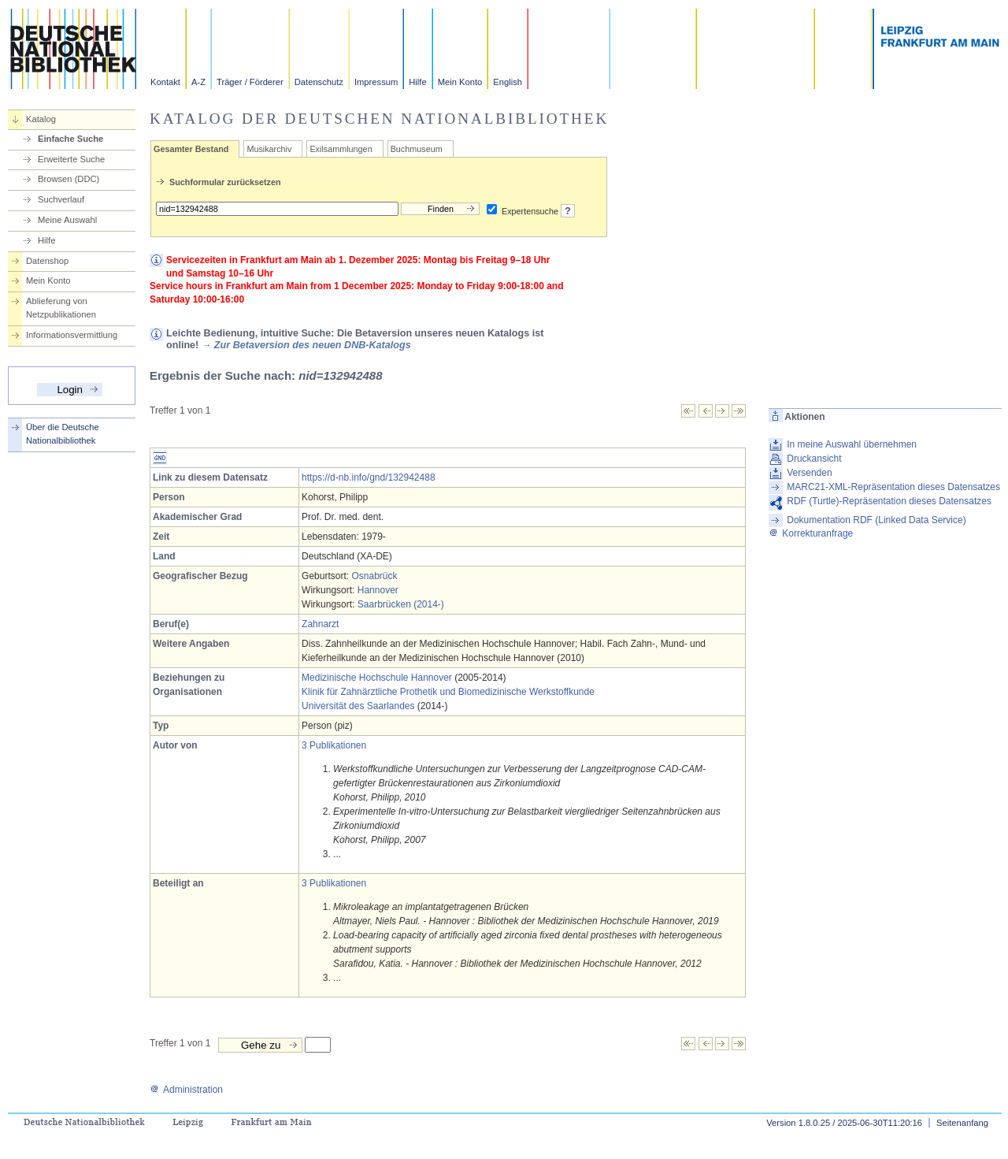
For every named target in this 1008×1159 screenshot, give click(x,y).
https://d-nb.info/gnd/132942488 (368, 477)
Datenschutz (319, 82)
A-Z (198, 82)
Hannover (378, 590)
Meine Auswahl (67, 220)
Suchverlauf (61, 199)
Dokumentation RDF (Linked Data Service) (876, 520)
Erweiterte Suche (71, 159)
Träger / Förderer (250, 82)
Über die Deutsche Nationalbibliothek (62, 433)
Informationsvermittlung (71, 335)
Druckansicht (814, 458)
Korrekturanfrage (811, 533)
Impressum (376, 82)
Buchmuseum (417, 149)
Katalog (41, 119)
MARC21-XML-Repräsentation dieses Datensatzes (893, 486)
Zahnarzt (320, 624)
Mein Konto (460, 82)
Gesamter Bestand (191, 149)
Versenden (809, 472)
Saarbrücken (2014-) (401, 604)
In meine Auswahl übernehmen (852, 444)
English (507, 82)
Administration (186, 1089)
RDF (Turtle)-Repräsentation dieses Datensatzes (889, 501)
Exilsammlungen (340, 149)
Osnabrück (374, 575)
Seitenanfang (962, 1122)
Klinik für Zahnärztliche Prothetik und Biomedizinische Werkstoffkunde (448, 691)
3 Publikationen (334, 745)
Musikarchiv (268, 149)
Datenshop (47, 261)
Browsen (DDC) (68, 179)
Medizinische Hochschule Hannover (377, 677)
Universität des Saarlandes (358, 705)
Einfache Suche (70, 138)
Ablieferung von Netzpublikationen (61, 307)
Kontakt (165, 82)
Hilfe (417, 82)
